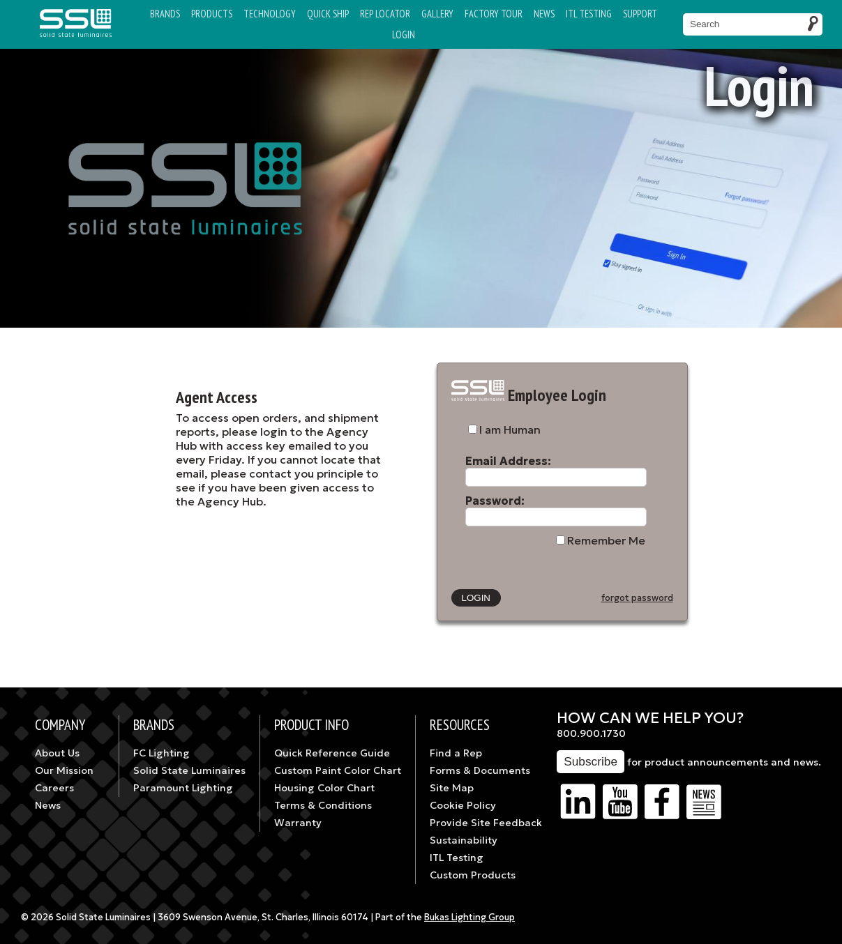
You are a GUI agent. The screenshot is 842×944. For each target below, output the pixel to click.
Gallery (437, 13)
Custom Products (473, 875)
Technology (269, 13)
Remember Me (606, 540)
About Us (57, 753)
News (544, 13)
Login (403, 34)
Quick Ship (328, 13)
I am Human (510, 429)
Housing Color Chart (324, 788)
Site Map (452, 788)
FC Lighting (161, 753)
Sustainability (463, 840)
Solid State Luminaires (189, 770)
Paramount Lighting (183, 788)
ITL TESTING (589, 13)
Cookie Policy (463, 805)
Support (640, 13)
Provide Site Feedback (486, 822)
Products (211, 13)
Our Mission (64, 770)
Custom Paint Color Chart (337, 770)
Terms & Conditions (323, 805)
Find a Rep (456, 753)
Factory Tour (494, 13)
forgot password (637, 598)
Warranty (298, 822)
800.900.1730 (591, 733)
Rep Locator (385, 13)
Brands (165, 13)
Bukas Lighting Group (469, 917)
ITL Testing (456, 857)
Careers (54, 788)
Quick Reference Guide (332, 753)
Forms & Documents (480, 770)
